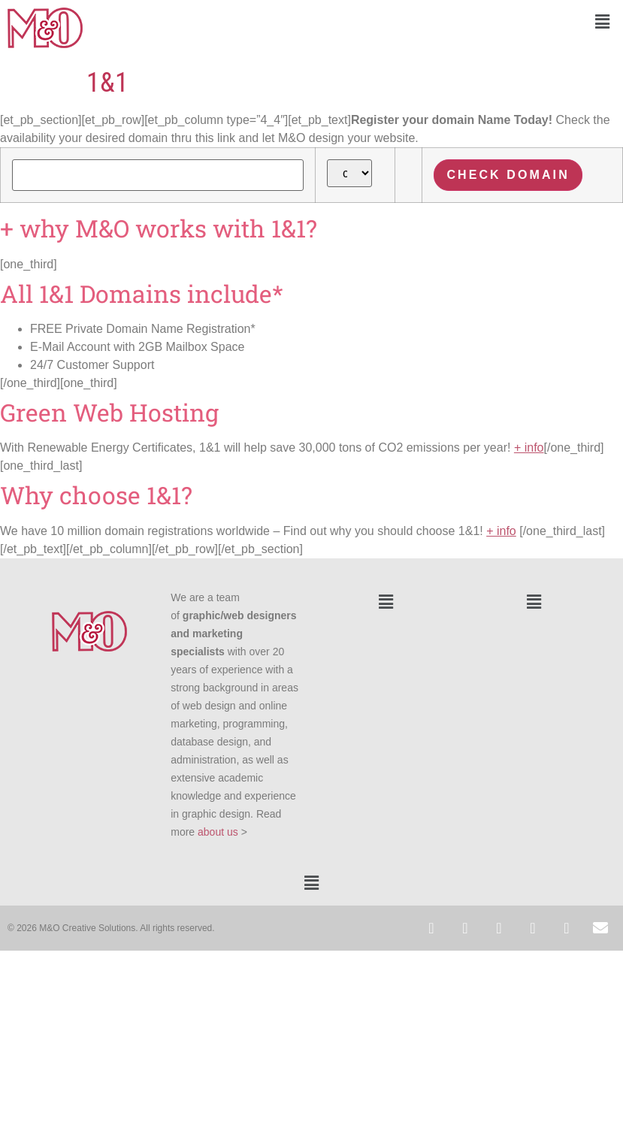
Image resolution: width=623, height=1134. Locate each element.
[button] (467, 22)
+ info (529, 447)
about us (218, 832)
